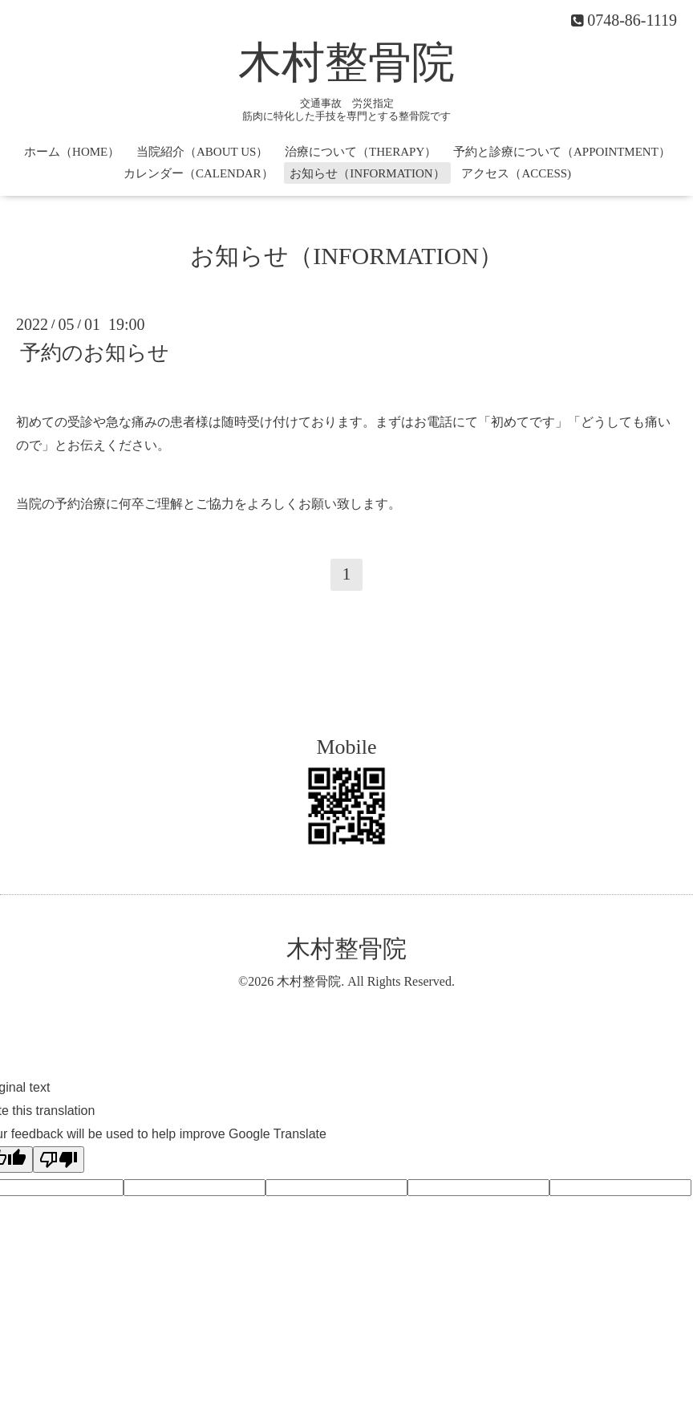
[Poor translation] (58, 1159)
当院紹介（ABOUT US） (202, 151)
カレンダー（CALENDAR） (199, 173)
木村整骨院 (346, 63)
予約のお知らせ (94, 352)
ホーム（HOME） (72, 151)
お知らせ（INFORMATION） (367, 173)
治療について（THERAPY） (360, 151)
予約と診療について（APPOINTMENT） (562, 151)
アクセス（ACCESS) (516, 173)
